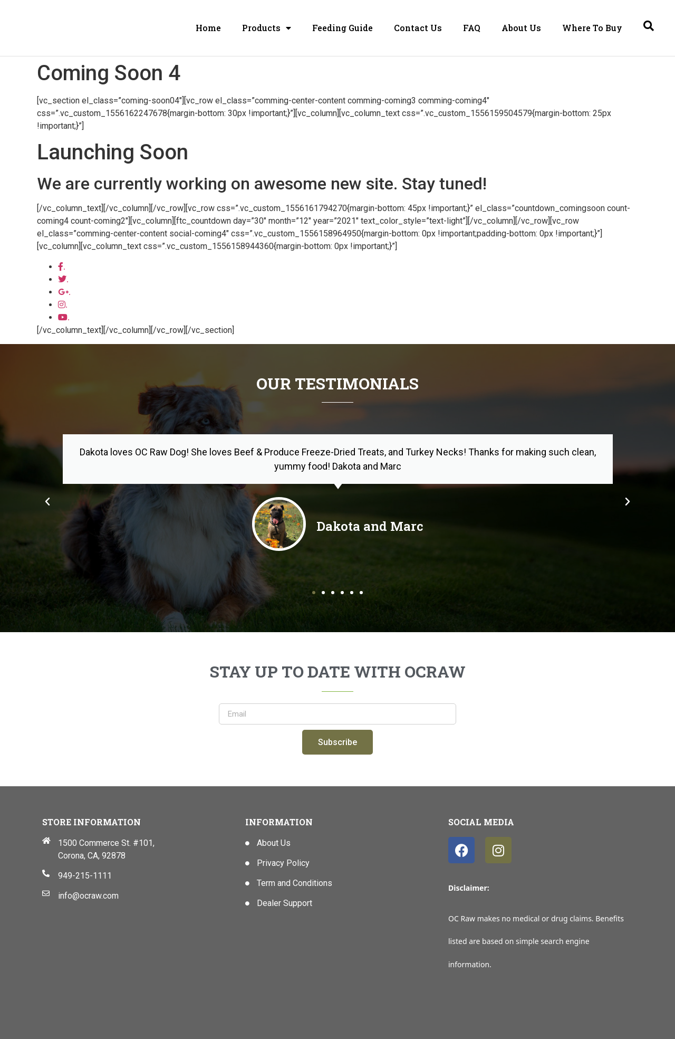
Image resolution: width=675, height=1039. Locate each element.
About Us (521, 27)
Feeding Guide (342, 27)
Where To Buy (592, 27)
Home (208, 27)
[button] (47, 502)
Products (266, 27)
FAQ (471, 27)
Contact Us (418, 27)
